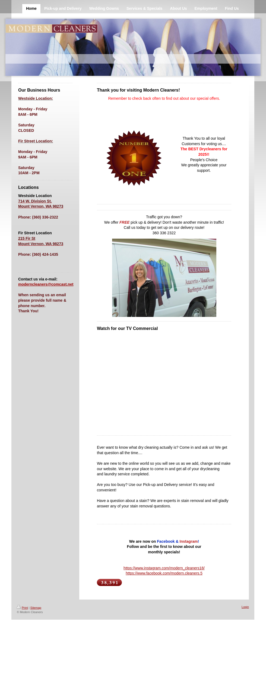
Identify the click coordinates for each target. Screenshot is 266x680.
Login (245, 607)
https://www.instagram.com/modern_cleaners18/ (164, 568)
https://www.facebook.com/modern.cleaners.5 (164, 573)
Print (22, 607)
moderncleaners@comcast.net (46, 284)
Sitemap (35, 607)
